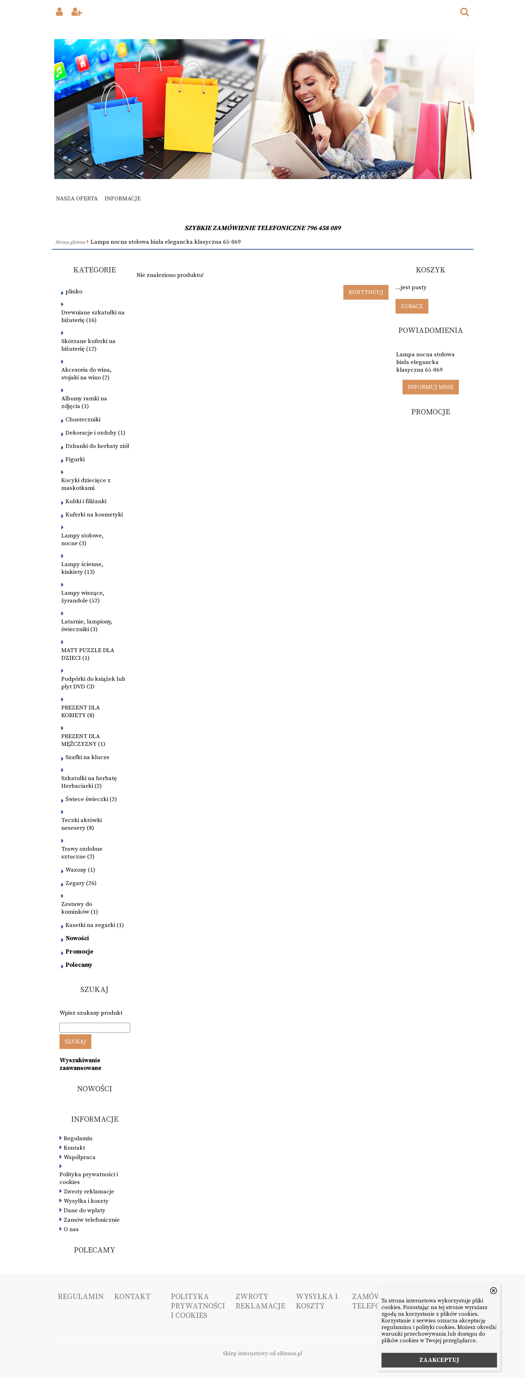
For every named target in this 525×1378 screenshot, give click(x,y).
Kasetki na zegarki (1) (94, 925)
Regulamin (78, 1138)
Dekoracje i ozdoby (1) (95, 433)
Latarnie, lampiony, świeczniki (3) (86, 625)
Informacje (123, 198)
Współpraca (80, 1157)
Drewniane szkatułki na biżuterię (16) (93, 316)
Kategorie (94, 270)
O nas (71, 1229)
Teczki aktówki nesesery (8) (81, 824)
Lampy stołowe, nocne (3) (82, 539)
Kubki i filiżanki (85, 501)
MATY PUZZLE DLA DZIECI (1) (87, 654)
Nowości (77, 938)
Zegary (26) (81, 883)
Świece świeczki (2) (91, 799)
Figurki (75, 459)
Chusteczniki (82, 419)
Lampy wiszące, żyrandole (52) (82, 597)
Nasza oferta (77, 198)
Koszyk (431, 270)
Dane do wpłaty (84, 1210)
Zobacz (412, 306)
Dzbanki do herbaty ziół (97, 446)
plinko (73, 291)
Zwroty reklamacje (89, 1191)
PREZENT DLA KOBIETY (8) (80, 711)
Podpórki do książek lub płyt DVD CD (93, 683)
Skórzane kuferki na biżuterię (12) (88, 345)
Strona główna (70, 242)
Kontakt (74, 1148)
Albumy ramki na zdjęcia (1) (84, 402)
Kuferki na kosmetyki (94, 515)
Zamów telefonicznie (92, 1220)
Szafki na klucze (87, 757)
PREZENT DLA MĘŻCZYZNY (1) (83, 740)
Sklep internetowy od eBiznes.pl (262, 1353)
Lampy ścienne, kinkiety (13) (82, 568)
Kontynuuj (366, 292)
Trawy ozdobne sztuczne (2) (82, 853)
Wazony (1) (80, 870)
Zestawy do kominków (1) (79, 908)
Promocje (79, 952)
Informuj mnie (431, 387)
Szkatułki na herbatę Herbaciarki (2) (89, 782)
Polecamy (78, 965)
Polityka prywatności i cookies (88, 1178)
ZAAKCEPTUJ (439, 1360)
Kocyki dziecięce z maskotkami (86, 484)
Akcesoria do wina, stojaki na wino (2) (86, 373)
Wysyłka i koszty (86, 1201)
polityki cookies (435, 1327)
